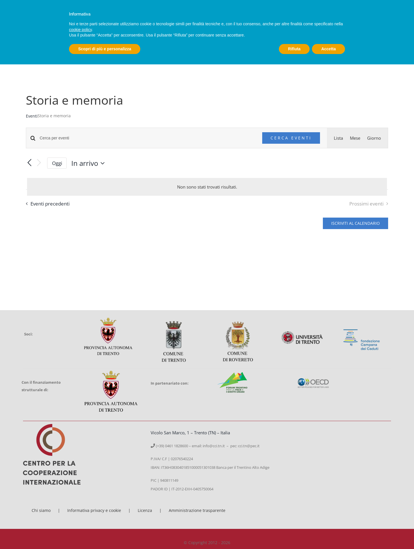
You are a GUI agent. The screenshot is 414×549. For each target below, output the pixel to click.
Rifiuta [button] (294, 49)
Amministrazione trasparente (197, 510)
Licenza (145, 510)
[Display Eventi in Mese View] (355, 138)
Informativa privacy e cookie (94, 510)
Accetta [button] (328, 49)
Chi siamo (41, 510)
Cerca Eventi (291, 138)
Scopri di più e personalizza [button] (104, 49)
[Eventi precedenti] (29, 163)
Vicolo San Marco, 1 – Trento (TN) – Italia (190, 432)
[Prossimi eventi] (39, 163)
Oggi (57, 163)
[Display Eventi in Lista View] (338, 138)
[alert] (207, 187)
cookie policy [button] (80, 29)
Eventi (32, 116)
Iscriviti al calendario (355, 223)
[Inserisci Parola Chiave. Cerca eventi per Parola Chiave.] (147, 138)
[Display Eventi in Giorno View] (374, 138)
